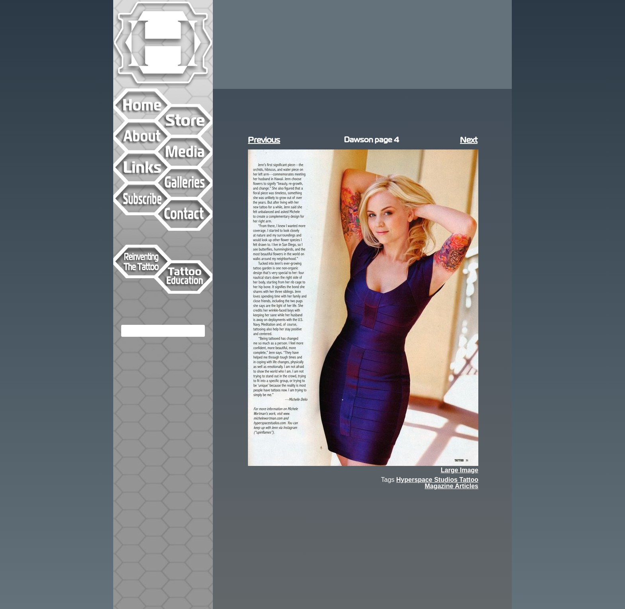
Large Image (459, 470)
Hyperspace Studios (163, 44)
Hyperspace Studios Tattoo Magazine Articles (437, 482)
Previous (264, 140)
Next (469, 140)
